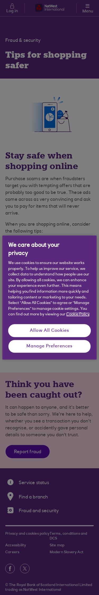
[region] (49, 297)
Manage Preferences (49, 346)
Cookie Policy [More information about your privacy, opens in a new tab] (77, 315)
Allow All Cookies (49, 330)
